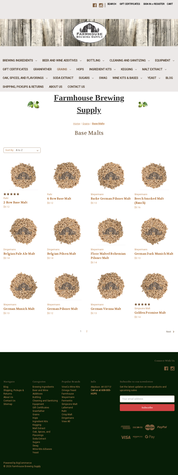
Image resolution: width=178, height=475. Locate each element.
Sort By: (9, 150)
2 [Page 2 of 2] (86, 331)
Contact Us (76, 87)
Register (159, 4)
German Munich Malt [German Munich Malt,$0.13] (19, 309)
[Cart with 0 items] (170, 4)
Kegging (129, 69)
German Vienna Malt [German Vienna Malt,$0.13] (106, 309)
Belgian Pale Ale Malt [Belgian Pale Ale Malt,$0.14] (19, 254)
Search (111, 4)
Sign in (147, 4)
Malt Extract (154, 69)
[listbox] (27, 150)
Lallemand (67, 407)
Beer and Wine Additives (61, 60)
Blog (169, 78)
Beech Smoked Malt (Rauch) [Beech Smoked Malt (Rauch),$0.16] (149, 201)
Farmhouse (68, 393)
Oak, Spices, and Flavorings (25, 78)
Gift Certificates (130, 4)
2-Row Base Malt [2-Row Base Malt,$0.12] (15, 202)
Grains (64, 69)
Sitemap (7, 404)
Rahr (64, 411)
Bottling (95, 60)
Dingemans (68, 418)
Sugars (86, 78)
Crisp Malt (67, 414)
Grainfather (42, 69)
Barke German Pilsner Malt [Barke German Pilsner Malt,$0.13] (111, 199)
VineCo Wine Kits (71, 386)
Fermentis (67, 400)
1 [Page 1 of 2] (80, 331)
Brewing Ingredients (20, 60)
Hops (80, 69)
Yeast (154, 78)
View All (66, 421)
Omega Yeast (69, 390)
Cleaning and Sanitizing (130, 60)
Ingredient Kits (102, 69)
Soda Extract (63, 78)
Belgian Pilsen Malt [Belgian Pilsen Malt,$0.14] (61, 254)
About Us (55, 87)
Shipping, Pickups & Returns (23, 87)
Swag (103, 78)
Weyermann (68, 397)
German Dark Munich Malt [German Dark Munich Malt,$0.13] (153, 254)
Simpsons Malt (69, 404)
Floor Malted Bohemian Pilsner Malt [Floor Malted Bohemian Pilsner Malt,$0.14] (108, 256)
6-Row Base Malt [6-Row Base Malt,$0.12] (59, 199)
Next (170, 332)
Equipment (164, 60)
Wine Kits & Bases (127, 78)
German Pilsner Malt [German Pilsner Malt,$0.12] (62, 309)
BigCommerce (24, 463)
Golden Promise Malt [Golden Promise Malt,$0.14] (150, 313)
